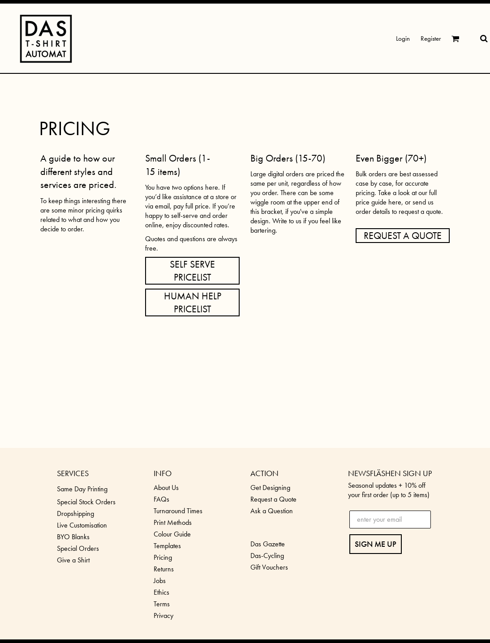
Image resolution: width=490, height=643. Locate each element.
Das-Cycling (267, 555)
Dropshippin (73, 513)
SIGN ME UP (375, 544)
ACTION (264, 473)
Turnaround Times (178, 510)
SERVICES (73, 473)
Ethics (161, 592)
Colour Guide (172, 534)
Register (431, 38)
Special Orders (78, 548)
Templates (167, 545)
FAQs (161, 499)
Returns (164, 569)
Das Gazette (267, 544)
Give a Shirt (73, 560)
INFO (163, 473)
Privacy (163, 615)
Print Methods (173, 522)
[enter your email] (390, 519)
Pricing (163, 557)
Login (403, 38)
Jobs (160, 580)
